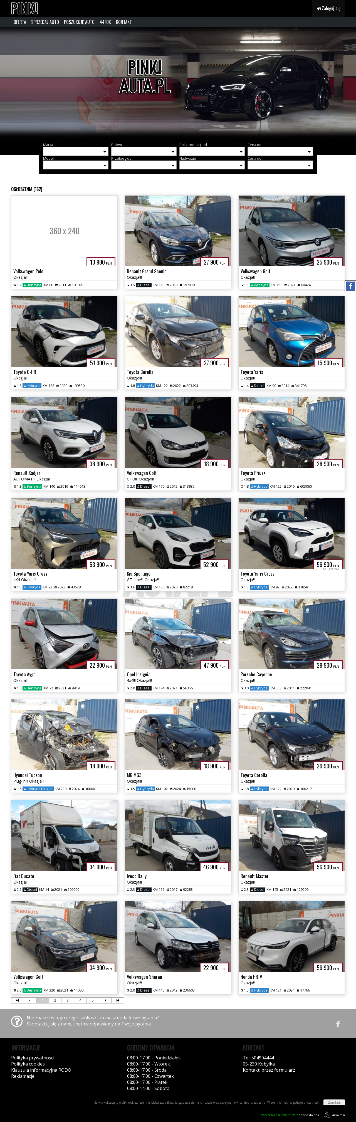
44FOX (105, 22)
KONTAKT (124, 22)
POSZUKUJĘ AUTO (79, 22)
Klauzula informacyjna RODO (41, 1070)
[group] (178, 83)
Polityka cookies (28, 1064)
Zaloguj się (328, 8)
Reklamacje (22, 1076)
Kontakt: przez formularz (269, 1070)
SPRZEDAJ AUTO (45, 22)
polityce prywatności (306, 1102)
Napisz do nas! (290, 1115)
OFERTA (20, 22)
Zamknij (334, 1102)
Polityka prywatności (32, 1058)
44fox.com (333, 1115)
